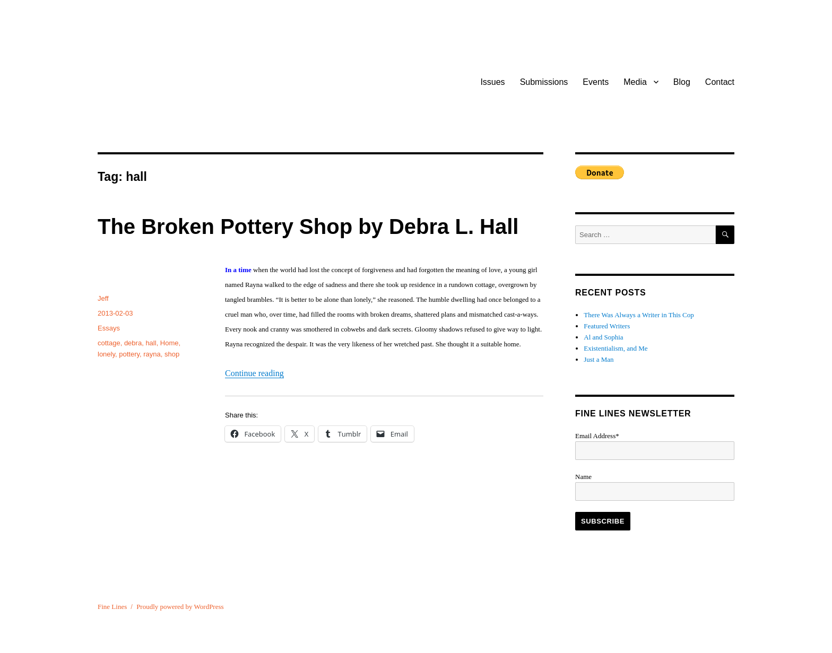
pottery (129, 354)
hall (150, 343)
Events (596, 81)
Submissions (544, 81)
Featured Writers (607, 326)
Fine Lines (112, 607)
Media (635, 81)
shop (171, 354)
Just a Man (598, 359)
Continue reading (254, 373)
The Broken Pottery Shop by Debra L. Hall (308, 226)
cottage (109, 343)
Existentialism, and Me (615, 348)
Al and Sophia (603, 337)
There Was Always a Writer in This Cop (639, 315)
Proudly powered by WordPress (179, 607)
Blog (681, 81)
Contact (719, 81)
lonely (106, 354)
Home (169, 343)
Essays (109, 328)
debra (133, 343)
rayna (152, 354)
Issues (492, 81)
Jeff (103, 298)
